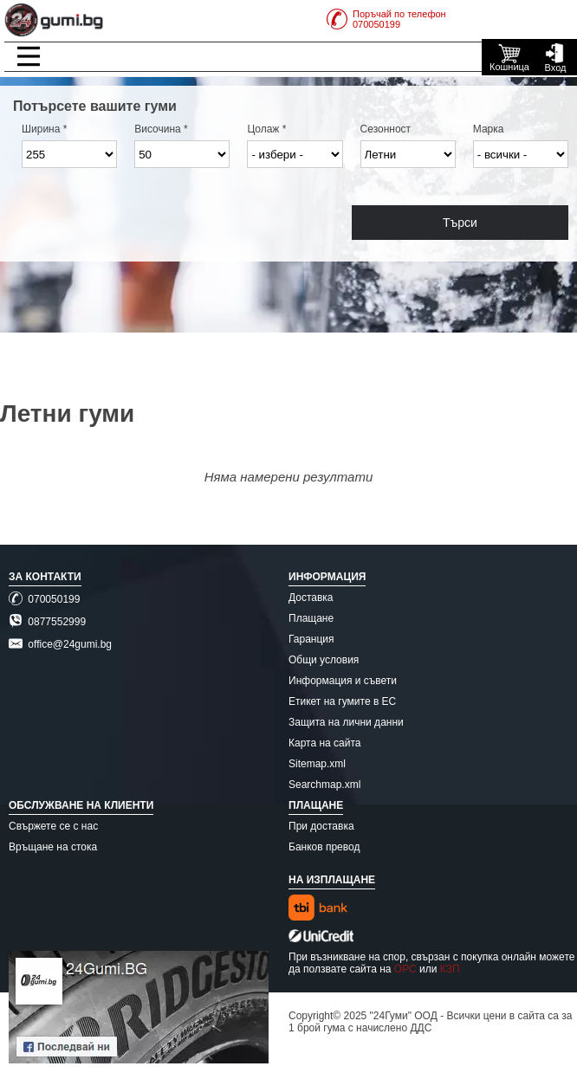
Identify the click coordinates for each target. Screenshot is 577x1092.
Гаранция (311, 639)
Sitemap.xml (317, 764)
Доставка (311, 597)
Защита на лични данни (346, 722)
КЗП (450, 969)
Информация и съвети (342, 681)
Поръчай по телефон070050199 (386, 19)
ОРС (405, 969)
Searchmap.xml (324, 785)
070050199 (44, 599)
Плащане (311, 618)
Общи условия (323, 660)
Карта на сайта (324, 743)
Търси (460, 222)
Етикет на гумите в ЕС (342, 701)
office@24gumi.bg (60, 644)
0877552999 (47, 622)
